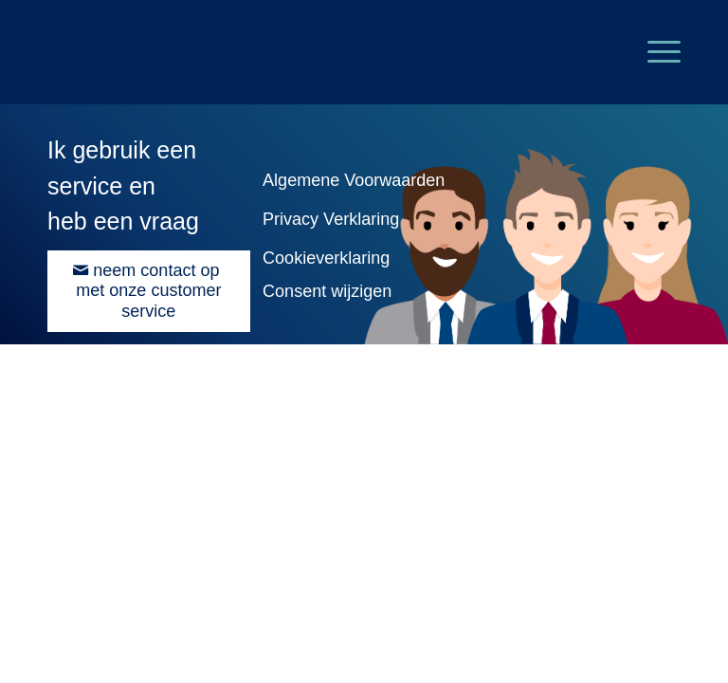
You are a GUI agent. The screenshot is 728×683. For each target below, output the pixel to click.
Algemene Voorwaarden (354, 180)
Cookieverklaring (326, 258)
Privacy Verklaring (331, 219)
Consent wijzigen (327, 291)
